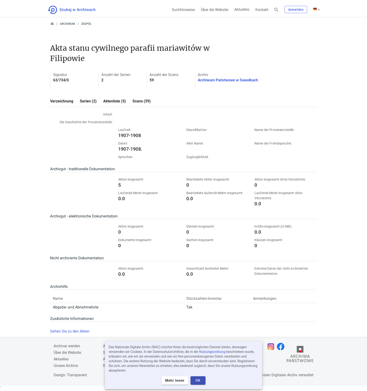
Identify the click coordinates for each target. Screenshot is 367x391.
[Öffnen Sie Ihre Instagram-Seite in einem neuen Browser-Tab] (272, 346)
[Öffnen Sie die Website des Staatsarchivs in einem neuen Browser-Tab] (300, 355)
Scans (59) (141, 101)
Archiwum (67, 23)
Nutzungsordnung (212, 352)
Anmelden (296, 9)
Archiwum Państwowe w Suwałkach (228, 80)
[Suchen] (276, 10)
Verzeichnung (61, 101)
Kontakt (261, 9)
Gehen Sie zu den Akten (69, 331)
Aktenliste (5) (114, 101)
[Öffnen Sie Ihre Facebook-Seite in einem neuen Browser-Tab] (282, 346)
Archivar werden (67, 346)
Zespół (86, 23)
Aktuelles (241, 9)
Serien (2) (88, 101)
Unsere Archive (66, 365)
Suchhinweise (183, 9)
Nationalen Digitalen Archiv (275, 375)
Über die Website (214, 9)
